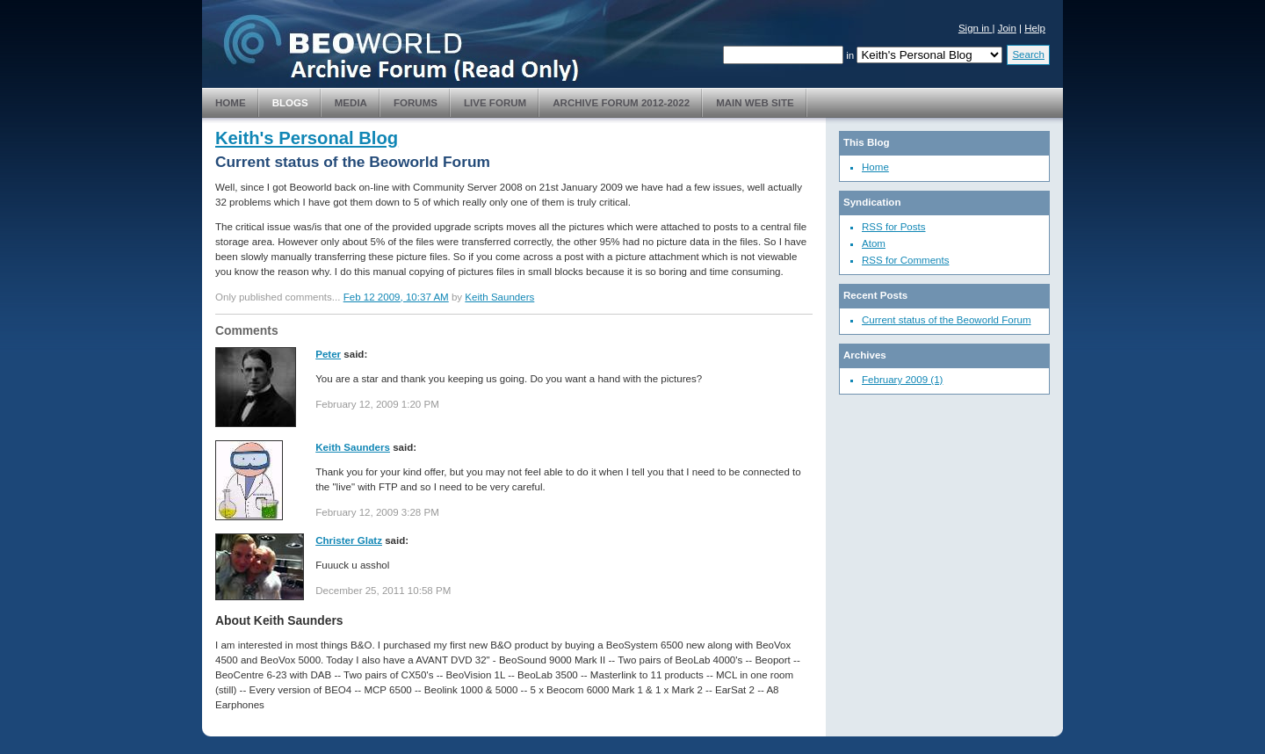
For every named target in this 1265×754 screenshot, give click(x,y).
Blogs (290, 103)
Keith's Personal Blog (306, 138)
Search (1028, 54)
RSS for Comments (905, 260)
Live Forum (495, 103)
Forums (415, 103)
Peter (328, 354)
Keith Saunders (499, 297)
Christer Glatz (348, 540)
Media (351, 103)
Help (1034, 28)
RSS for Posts (894, 226)
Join (1007, 28)
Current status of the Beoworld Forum (946, 320)
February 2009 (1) (902, 379)
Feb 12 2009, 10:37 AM (396, 297)
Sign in (975, 28)
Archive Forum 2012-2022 (621, 103)
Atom (874, 243)
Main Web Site (755, 103)
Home (230, 103)
